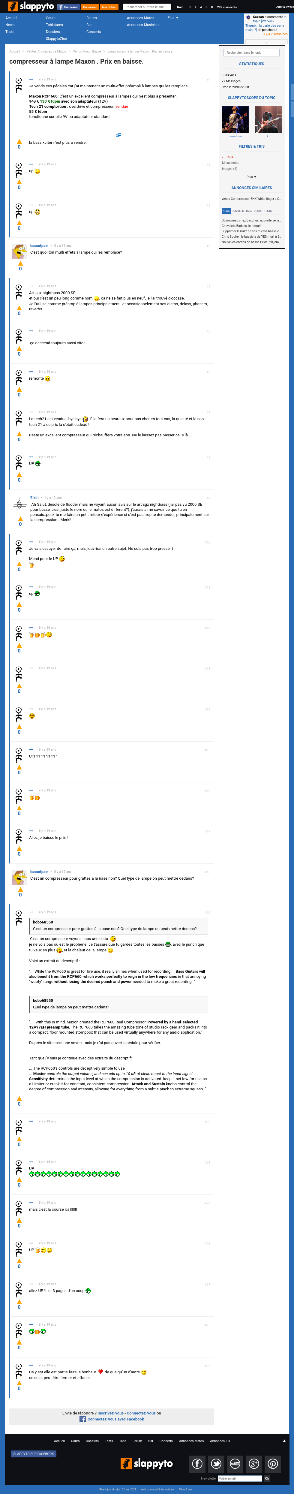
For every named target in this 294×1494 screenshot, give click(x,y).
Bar (89, 25)
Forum (91, 18)
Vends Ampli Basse (87, 51)
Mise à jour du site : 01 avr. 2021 (117, 1489)
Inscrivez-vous (111, 1413)
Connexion (71, 7)
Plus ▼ (252, 177)
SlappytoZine (56, 39)
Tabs (249, 210)
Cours (51, 18)
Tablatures (54, 25)
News (9, 25)
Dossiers (53, 32)
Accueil (11, 18)
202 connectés (227, 7)
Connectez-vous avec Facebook (112, 1419)
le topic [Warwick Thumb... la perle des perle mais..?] (265, 23)
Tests (9, 32)
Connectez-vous (141, 1413)
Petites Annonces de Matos (46, 51)
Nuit (179, 7)
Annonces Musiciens (143, 25)
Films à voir (185, 1489)
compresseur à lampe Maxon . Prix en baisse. (140, 51)
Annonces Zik (220, 1441)
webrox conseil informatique (157, 1489)
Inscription (109, 7)
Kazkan (258, 17)
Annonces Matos (140, 18)
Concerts (93, 32)
